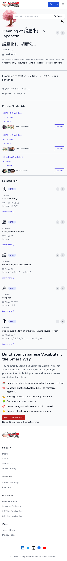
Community (7, 476)
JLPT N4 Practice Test (12, 511)
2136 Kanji (7, 165)
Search (58, 16)
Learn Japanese (9, 501)
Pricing (5, 453)
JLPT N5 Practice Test (12, 516)
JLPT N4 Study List (12, 135)
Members (6, 487)
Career (5, 458)
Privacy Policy (8, 534)
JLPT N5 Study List (12, 113)
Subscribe (59, 127)
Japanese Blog (9, 468)
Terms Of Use (8, 530)
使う (26, 89)
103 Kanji (7, 121)
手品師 (6, 89)
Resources (7, 495)
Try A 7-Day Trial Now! (14, 417)
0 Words (7, 161)
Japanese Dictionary (11, 506)
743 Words (8, 117)
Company (6, 448)
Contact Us (7, 463)
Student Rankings (10, 482)
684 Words (8, 139)
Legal (5, 524)
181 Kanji (7, 143)
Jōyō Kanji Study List (13, 157)
